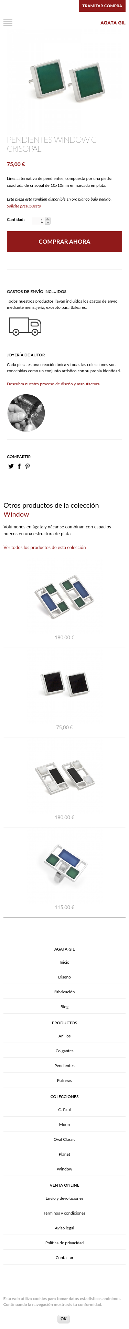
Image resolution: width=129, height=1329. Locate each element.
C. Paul (64, 1109)
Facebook (19, 466)
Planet (64, 1154)
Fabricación (64, 991)
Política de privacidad (64, 1242)
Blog (64, 1006)
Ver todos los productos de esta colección (44, 547)
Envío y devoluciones (65, 1198)
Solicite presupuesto (24, 206)
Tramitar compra (102, 5)
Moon (64, 1124)
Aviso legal (64, 1227)
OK (64, 1321)
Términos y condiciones (65, 1213)
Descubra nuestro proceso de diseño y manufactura (53, 383)
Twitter (11, 466)
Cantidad (15, 219)
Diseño (64, 977)
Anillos (64, 1035)
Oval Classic (64, 1139)
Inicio (64, 962)
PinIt (27, 466)
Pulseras (64, 1080)
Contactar (65, 1257)
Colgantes (64, 1050)
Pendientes (64, 1065)
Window (64, 1168)
